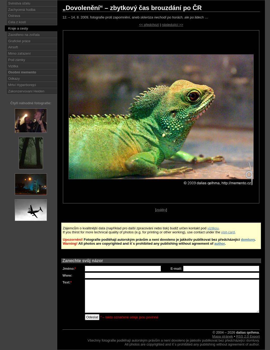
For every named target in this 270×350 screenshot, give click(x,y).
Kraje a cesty (18, 28)
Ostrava (14, 16)
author (219, 243)
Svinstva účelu (19, 3)
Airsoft (13, 47)
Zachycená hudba (21, 10)
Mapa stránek (222, 336)
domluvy (248, 240)
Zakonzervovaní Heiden (26, 91)
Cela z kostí (17, 22)
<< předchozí (149, 25)
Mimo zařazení (19, 53)
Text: (67, 282)
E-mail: (176, 269)
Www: (67, 275)
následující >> (172, 25)
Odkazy (14, 79)
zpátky (161, 210)
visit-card (228, 232)
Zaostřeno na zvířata (24, 35)
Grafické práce (19, 41)
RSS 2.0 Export (248, 336)
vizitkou (213, 228)
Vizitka (13, 66)
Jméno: (69, 269)
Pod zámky (16, 60)
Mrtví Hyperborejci (22, 85)
